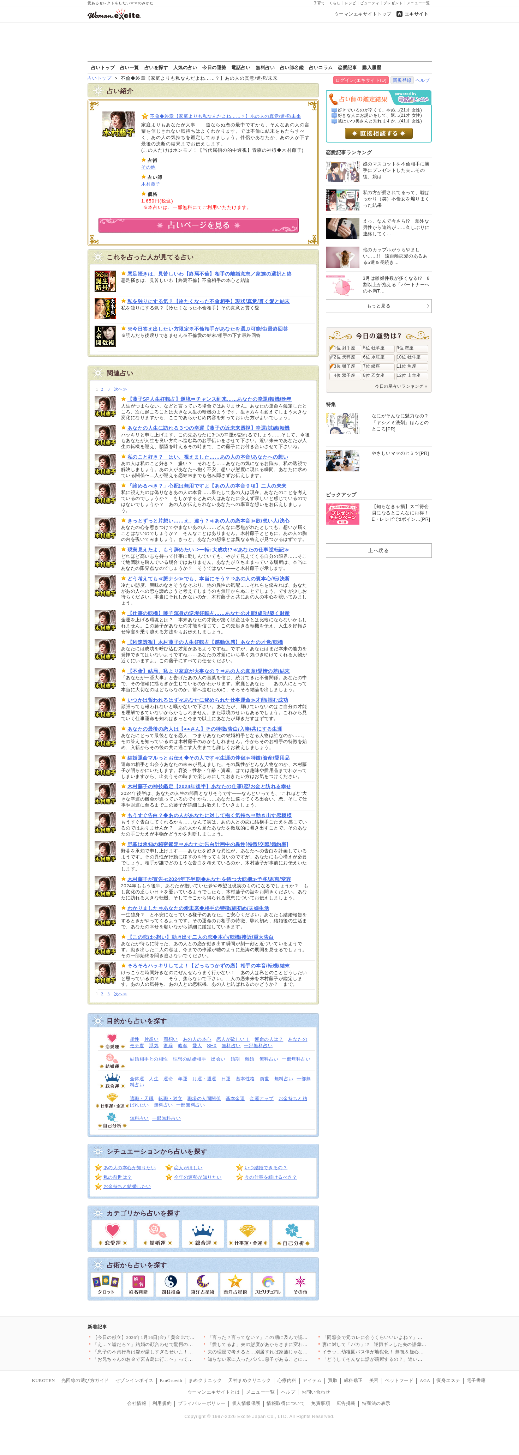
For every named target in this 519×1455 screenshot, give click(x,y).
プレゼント (393, 3)
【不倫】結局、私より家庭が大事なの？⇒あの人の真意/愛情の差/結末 (208, 671)
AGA (425, 1380)
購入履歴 (371, 67)
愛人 (197, 1045)
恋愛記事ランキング (349, 152)
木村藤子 (150, 184)
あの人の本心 (197, 1039)
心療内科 (287, 1380)
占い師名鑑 (292, 67)
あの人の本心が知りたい (129, 1167)
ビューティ (370, 3)
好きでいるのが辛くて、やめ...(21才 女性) (380, 110)
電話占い (240, 67)
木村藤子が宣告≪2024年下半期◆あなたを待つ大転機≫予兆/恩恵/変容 (209, 879)
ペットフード (399, 1380)
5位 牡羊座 (374, 347)
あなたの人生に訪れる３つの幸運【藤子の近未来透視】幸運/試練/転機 (208, 428)
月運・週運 (204, 1078)
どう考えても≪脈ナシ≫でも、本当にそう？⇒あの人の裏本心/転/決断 (208, 578)
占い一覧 (129, 67)
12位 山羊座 (409, 375)
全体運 (137, 1078)
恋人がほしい (188, 1167)
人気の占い (185, 67)
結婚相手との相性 (149, 1059)
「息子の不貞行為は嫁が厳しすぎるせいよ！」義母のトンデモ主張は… (169, 1351)
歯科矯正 (353, 1380)
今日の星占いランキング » (401, 386)
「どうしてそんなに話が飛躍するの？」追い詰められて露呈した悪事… (398, 1359)
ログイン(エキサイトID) (361, 80)
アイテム (312, 1380)
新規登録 (402, 80)
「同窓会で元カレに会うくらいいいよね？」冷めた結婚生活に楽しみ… (398, 1337)
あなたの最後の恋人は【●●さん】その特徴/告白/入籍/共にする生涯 (204, 729)
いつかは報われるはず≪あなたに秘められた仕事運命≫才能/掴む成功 (207, 700)
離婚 (250, 1059)
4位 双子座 (345, 375)
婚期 (235, 1059)
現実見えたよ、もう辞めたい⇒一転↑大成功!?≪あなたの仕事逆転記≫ (208, 550)
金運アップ (262, 1098)
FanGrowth (171, 1380)
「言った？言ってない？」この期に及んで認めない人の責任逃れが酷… (284, 1337)
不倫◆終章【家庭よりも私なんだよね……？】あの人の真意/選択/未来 (225, 116)
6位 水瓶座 (374, 357)
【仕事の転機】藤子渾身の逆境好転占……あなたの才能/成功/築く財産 (208, 613)
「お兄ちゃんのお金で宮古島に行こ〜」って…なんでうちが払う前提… (169, 1359)
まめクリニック (205, 1380)
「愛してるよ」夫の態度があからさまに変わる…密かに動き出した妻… (284, 1344)
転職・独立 (171, 1098)
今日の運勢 (214, 67)
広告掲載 (346, 1403)
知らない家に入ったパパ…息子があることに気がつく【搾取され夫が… (284, 1359)
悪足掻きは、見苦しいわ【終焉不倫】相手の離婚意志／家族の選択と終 (209, 274)
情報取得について (286, 1403)
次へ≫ (120, 389)
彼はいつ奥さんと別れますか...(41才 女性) (380, 121)
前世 (264, 1078)
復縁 (168, 1045)
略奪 (182, 1045)
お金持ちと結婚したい (127, 1186)
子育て (319, 3)
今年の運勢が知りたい (198, 1177)
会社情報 (136, 1403)
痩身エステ (448, 1380)
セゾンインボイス (134, 1380)
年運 (182, 1078)
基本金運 (235, 1098)
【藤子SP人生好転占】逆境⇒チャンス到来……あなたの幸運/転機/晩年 (209, 399)
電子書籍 (476, 1380)
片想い (151, 1039)
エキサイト (417, 14)
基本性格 (245, 1078)
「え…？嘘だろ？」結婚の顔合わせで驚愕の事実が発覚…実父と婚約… (169, 1344)
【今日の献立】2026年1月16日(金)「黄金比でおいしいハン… (158, 1337)
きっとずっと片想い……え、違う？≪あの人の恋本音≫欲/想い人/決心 (208, 521)
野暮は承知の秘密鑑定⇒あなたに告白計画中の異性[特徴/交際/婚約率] (207, 844)
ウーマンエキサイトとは (213, 1392)
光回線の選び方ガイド (85, 1380)
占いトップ (103, 67)
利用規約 (162, 1403)
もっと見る (379, 305)
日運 (226, 1078)
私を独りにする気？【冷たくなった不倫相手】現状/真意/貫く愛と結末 (208, 301)
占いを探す (156, 67)
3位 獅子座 (345, 366)
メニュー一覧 (418, 3)
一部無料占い (258, 1045)
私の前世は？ (117, 1177)
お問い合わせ (316, 1392)
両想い (170, 1039)
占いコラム (321, 67)
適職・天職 (142, 1098)
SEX (212, 1045)
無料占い (265, 67)
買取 (333, 1380)
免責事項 (320, 1403)
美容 (374, 1380)
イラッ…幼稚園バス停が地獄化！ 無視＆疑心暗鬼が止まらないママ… (397, 1351)
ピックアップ (341, 494)
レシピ (350, 3)
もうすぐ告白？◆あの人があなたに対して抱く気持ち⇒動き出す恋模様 (209, 815)
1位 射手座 (345, 347)
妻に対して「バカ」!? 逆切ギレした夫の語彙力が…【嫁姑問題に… (396, 1344)
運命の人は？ (269, 1039)
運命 (168, 1078)
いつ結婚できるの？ (266, 1167)
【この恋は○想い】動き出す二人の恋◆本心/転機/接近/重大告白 (200, 937)
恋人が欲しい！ (233, 1039)
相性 (134, 1039)
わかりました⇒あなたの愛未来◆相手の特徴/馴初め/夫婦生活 (198, 908)
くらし (335, 3)
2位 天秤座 (345, 357)
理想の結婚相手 (190, 1059)
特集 (331, 404)
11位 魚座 (407, 366)
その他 (148, 167)
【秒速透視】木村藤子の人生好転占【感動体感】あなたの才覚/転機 (205, 642)
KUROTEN (43, 1380)
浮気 (154, 1045)
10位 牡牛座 (409, 357)
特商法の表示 (376, 1403)
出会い (218, 1059)
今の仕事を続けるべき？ (271, 1177)
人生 (154, 1078)
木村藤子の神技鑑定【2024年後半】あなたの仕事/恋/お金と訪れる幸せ (209, 786)
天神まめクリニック (249, 1380)
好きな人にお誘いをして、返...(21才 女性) (380, 115)
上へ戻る (378, 550)
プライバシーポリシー (202, 1403)
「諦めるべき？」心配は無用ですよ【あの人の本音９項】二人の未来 (207, 486)
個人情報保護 (246, 1403)
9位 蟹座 (405, 347)
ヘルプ (423, 80)
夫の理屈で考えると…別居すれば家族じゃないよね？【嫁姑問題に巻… (284, 1351)
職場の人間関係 (204, 1098)
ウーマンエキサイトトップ (363, 14)
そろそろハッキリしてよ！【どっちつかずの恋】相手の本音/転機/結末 (208, 965)
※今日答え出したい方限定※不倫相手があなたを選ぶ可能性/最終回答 (207, 329)
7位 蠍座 (371, 366)
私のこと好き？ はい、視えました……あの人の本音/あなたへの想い (207, 457)
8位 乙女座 (374, 375)
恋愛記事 (347, 67)
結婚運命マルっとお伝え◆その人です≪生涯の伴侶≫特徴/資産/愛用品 (208, 758)
